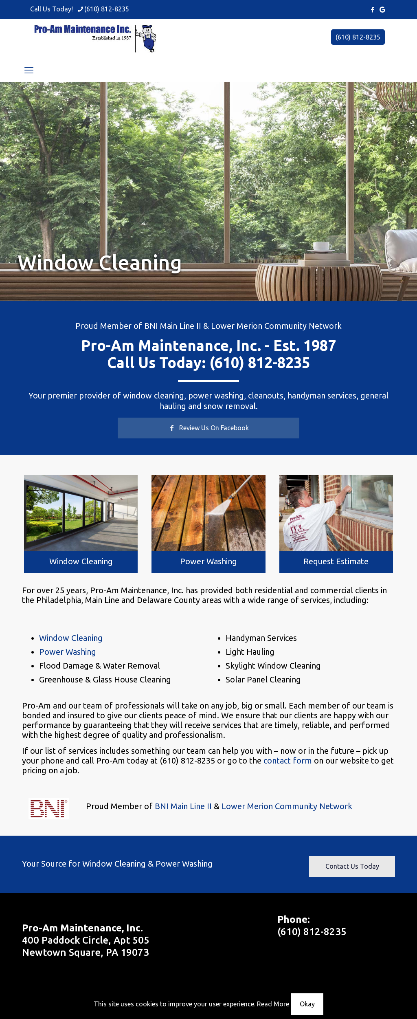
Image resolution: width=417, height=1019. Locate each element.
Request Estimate (336, 561)
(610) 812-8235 (358, 37)
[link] (81, 513)
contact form (287, 760)
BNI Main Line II (172, 325)
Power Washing (208, 561)
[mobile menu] (29, 70)
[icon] (382, 9)
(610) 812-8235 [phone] (106, 9)
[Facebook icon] (372, 9)
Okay (307, 1004)
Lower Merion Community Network (276, 325)
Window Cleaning (81, 561)
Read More (273, 1004)
